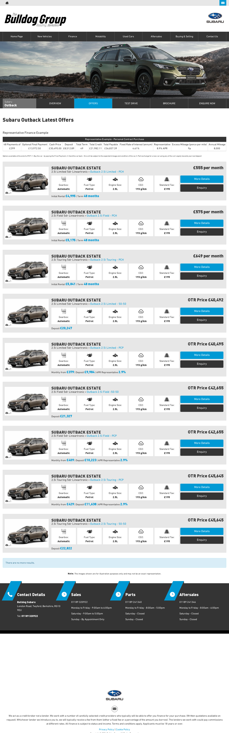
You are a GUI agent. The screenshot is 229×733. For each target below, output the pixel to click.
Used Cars (128, 36)
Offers (93, 103)
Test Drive (131, 103)
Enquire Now (207, 103)
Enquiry (202, 187)
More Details (202, 179)
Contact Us (212, 36)
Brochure (169, 103)
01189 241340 (133, 602)
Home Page (17, 36)
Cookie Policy (123, 729)
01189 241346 (187, 602)
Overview (55, 103)
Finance (72, 36)
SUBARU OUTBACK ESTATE (76, 167)
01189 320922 (29, 615)
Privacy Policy (106, 729)
